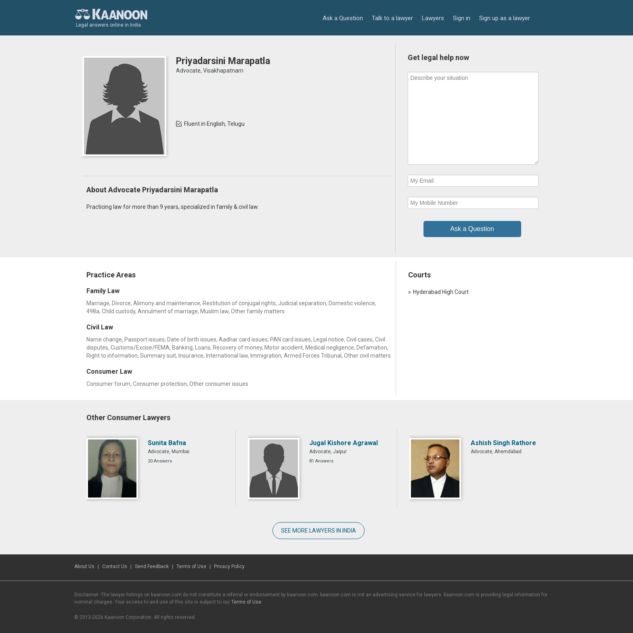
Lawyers (433, 18)
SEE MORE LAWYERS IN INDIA (318, 530)
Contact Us (114, 566)
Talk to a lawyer (392, 18)
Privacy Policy (229, 566)
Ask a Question (343, 18)
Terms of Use (191, 566)
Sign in (461, 18)
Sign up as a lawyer (504, 18)
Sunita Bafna (167, 443)
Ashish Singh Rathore (503, 443)
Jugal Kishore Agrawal (343, 443)
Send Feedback (152, 566)
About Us (84, 566)
